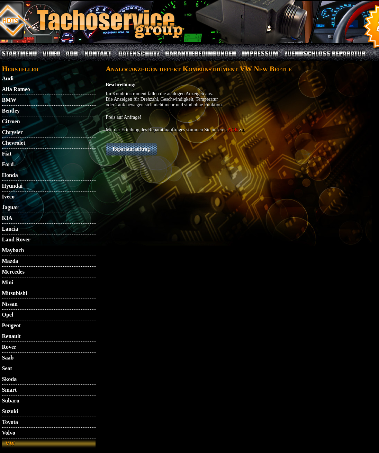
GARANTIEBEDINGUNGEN (200, 57)
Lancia (10, 229)
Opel (7, 315)
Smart (9, 390)
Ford (8, 164)
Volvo (9, 433)
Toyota (10, 422)
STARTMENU (19, 57)
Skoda (9, 379)
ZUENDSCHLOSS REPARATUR (324, 57)
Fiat (7, 154)
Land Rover (16, 239)
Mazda (10, 261)
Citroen (11, 121)
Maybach (13, 250)
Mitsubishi (14, 293)
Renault (11, 336)
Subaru (11, 400)
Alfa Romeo (16, 89)
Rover (9, 347)
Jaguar (10, 207)
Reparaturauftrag (131, 149)
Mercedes (13, 272)
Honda (10, 175)
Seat (7, 368)
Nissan (10, 304)
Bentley (11, 111)
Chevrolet (13, 143)
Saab (8, 358)
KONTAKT (98, 57)
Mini (7, 282)
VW (10, 443)
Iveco (8, 196)
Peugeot (11, 325)
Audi (8, 78)
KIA (7, 218)
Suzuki (10, 411)
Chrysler (12, 132)
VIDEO (51, 57)
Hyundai (12, 186)
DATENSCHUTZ (139, 57)
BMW (9, 100)
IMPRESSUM (260, 57)
